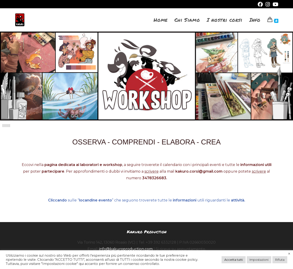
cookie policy (186, 260)
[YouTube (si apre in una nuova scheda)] (274, 4)
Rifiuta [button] (280, 259)
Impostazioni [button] (259, 259)
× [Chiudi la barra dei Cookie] (289, 253)
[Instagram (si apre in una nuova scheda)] (267, 4)
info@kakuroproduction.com (126, 249)
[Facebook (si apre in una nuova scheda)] (260, 4)
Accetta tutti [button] (233, 259)
